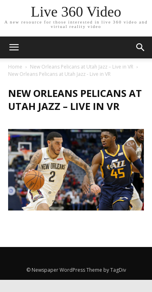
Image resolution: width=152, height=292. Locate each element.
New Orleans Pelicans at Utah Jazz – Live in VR (81, 66)
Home (15, 66)
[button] (140, 47)
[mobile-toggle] (14, 47)
